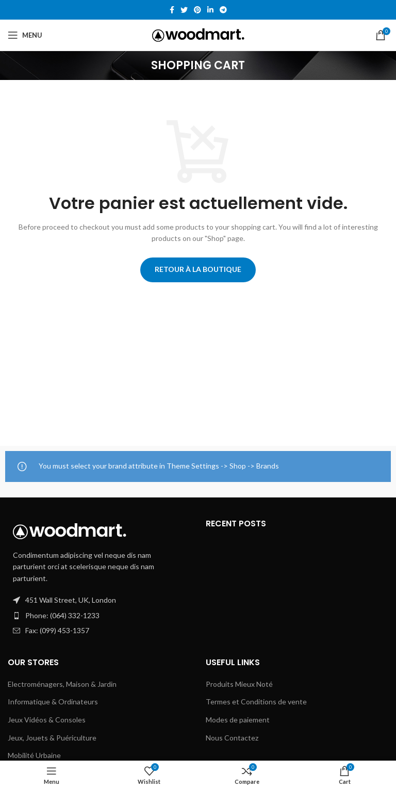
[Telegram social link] (223, 10)
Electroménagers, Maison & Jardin (62, 684)
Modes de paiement (238, 719)
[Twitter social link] (184, 10)
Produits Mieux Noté (239, 684)
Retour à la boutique (198, 269)
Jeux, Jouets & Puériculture (52, 737)
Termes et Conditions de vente (256, 701)
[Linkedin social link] (210, 10)
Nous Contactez (232, 737)
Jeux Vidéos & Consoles (47, 719)
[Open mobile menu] (25, 35)
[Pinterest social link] (197, 10)
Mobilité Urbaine (34, 755)
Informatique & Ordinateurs (53, 701)
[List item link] (99, 615)
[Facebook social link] (172, 10)
